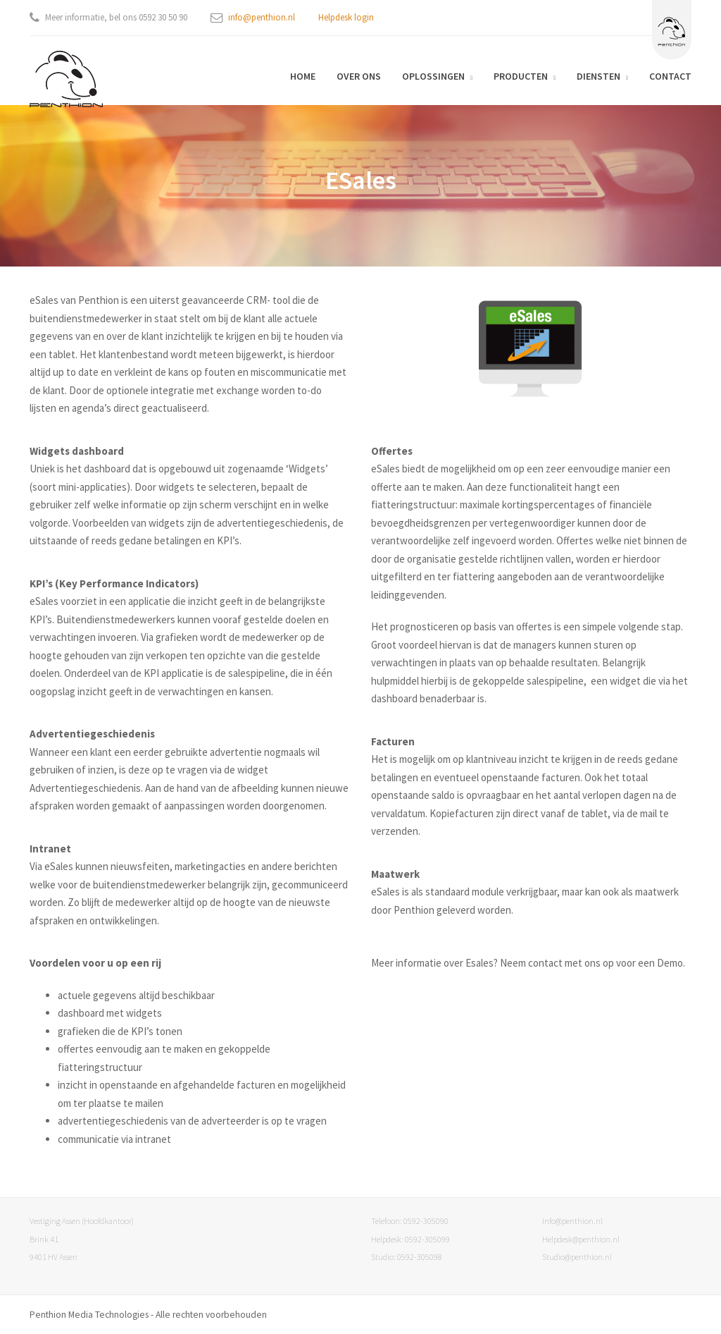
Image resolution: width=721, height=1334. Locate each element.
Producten (521, 76)
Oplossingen (433, 76)
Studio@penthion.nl (577, 1257)
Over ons (359, 76)
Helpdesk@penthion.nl (581, 1239)
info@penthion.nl (261, 17)
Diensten (598, 76)
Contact (670, 76)
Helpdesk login (346, 17)
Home (302, 76)
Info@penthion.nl (572, 1221)
